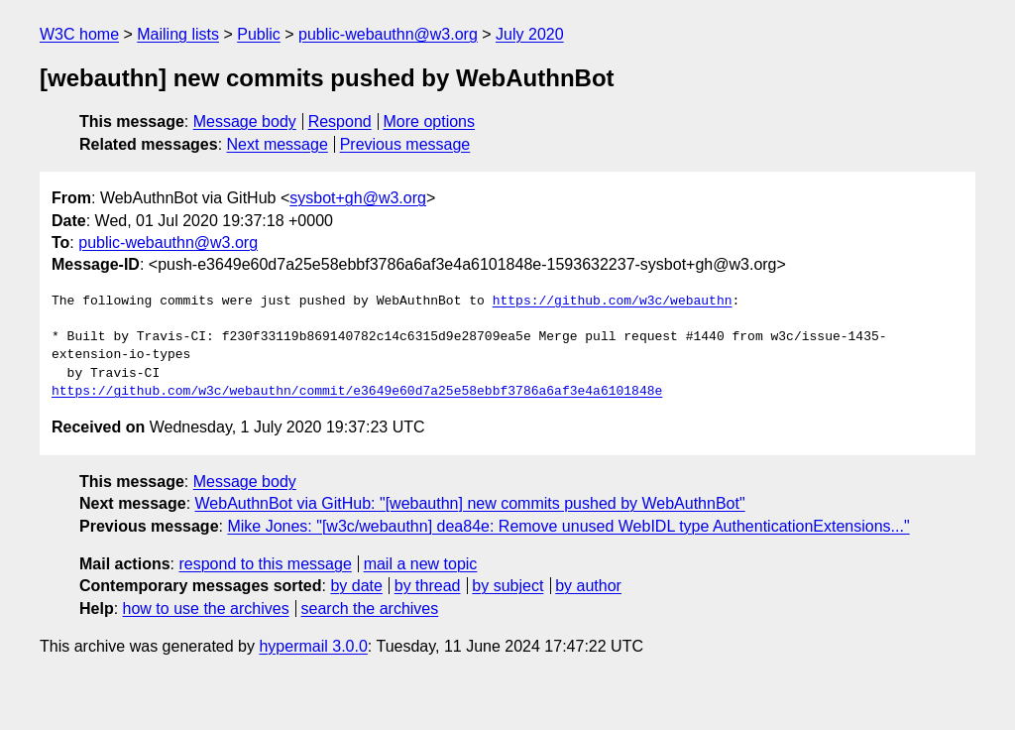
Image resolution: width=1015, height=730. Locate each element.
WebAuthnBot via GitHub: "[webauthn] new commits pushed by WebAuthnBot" (470, 503)
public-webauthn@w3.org (388, 34)
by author (588, 585)
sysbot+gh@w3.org (357, 197)
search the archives (370, 608)
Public (259, 34)
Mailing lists (178, 34)
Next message (277, 144)
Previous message (405, 144)
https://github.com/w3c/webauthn (613, 301)
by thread (428, 585)
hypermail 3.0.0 (313, 646)
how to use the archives (206, 608)
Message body (244, 121)
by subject (507, 585)
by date (356, 585)
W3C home (79, 34)
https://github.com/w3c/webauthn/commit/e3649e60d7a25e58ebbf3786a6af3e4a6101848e (357, 392)
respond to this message (264, 563)
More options (430, 121)
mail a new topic (421, 563)
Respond (340, 121)
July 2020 (530, 34)
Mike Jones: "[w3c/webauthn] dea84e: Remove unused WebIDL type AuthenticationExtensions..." (568, 526)
